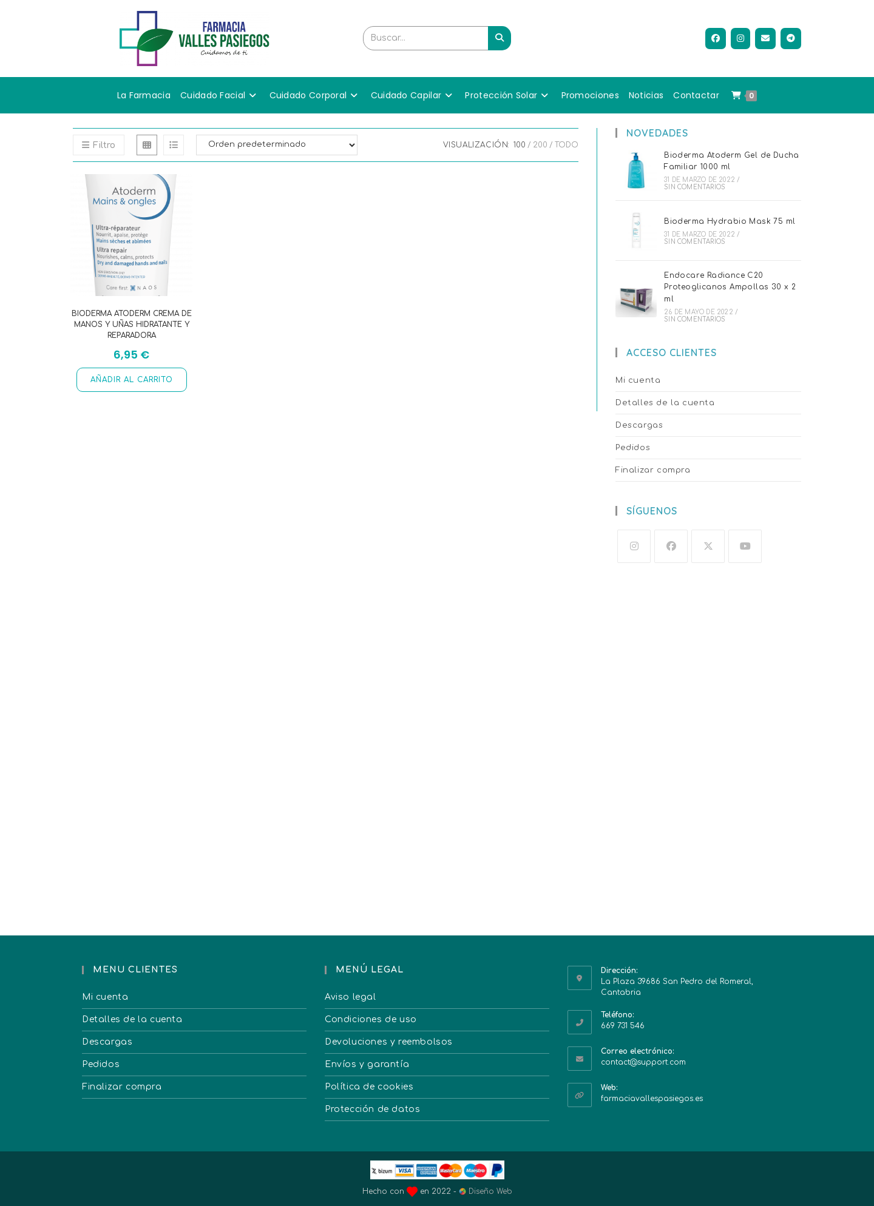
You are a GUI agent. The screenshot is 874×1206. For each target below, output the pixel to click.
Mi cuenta (637, 380)
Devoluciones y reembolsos (389, 1041)
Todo (566, 145)
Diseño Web (485, 1191)
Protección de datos (372, 1109)
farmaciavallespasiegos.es (652, 1098)
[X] (708, 546)
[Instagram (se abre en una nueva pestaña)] (740, 38)
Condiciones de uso (371, 1019)
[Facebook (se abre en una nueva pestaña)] (715, 38)
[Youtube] (745, 546)
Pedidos (632, 447)
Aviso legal (350, 997)
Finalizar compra (653, 470)
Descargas (639, 425)
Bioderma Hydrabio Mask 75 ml (729, 221)
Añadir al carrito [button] (131, 380)
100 (519, 145)
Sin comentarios (694, 187)
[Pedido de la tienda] (276, 145)
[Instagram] (634, 546)
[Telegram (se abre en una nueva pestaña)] (791, 38)
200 (540, 145)
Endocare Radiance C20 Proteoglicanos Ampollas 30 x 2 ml (730, 287)
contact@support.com (643, 1062)
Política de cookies (369, 1086)
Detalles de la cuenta (665, 403)
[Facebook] (671, 546)
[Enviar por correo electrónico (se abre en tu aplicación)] (765, 38)
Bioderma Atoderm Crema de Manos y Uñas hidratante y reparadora (132, 324)
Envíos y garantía (367, 1064)
